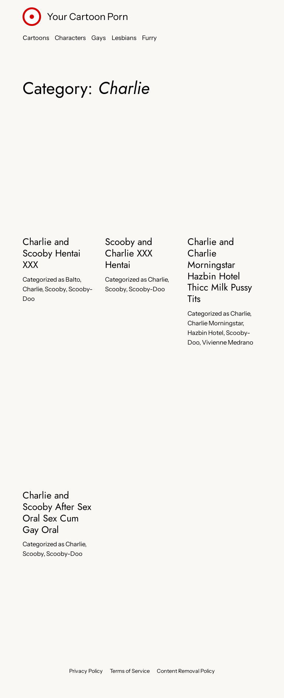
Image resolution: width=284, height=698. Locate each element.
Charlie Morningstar (215, 323)
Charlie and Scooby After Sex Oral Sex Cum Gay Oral (57, 513)
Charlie (32, 289)
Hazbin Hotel (205, 332)
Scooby (55, 289)
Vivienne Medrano (227, 342)
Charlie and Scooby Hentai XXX (52, 253)
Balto (72, 279)
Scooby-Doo (147, 289)
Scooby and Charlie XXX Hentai (128, 253)
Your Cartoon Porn (87, 16)
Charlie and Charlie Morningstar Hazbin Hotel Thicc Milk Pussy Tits (219, 270)
